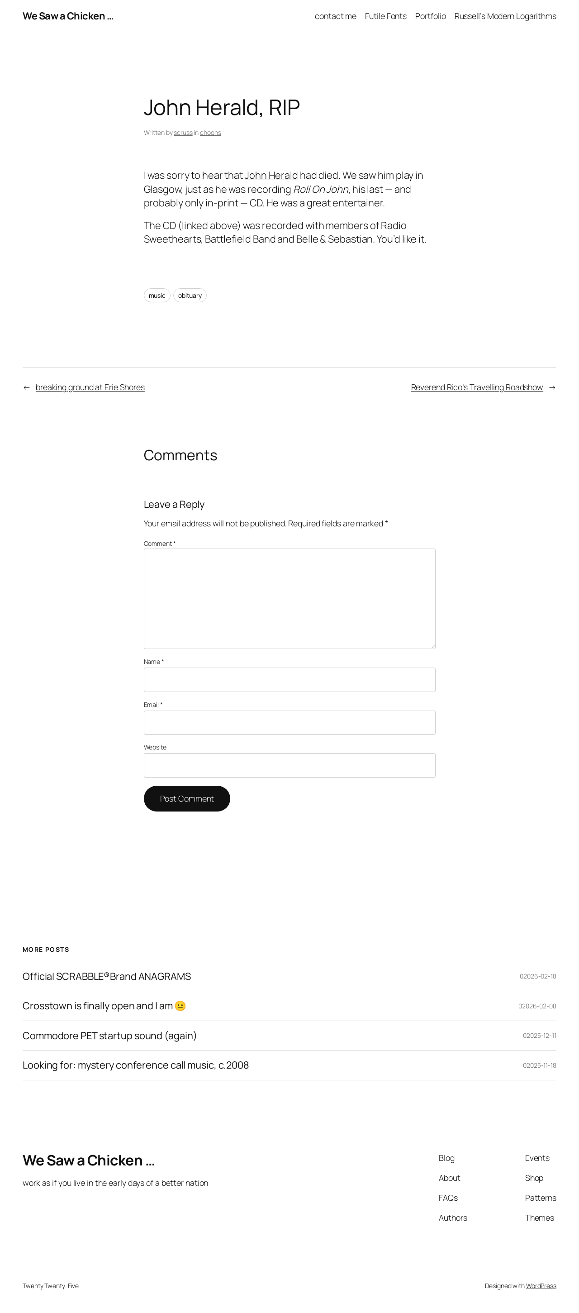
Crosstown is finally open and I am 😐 (104, 1005)
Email (153, 704)
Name (154, 661)
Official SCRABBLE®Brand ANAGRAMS (107, 976)
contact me (335, 15)
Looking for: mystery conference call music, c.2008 (136, 1065)
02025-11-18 (539, 1065)
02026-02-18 (538, 976)
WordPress (541, 1285)
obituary (190, 295)
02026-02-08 (537, 1006)
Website (155, 747)
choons (210, 132)
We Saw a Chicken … (68, 16)
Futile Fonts (386, 15)
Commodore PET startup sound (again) (110, 1035)
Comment (160, 543)
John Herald (271, 175)
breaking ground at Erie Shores (90, 387)
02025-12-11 (539, 1035)
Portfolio (430, 15)
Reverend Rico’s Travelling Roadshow (477, 387)
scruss (183, 132)
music (157, 295)
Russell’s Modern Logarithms (505, 15)
